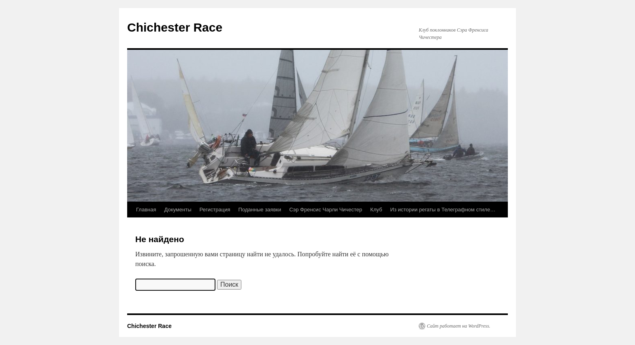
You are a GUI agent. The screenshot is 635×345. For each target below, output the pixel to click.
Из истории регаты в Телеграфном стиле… (443, 210)
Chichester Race (174, 27)
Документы (177, 210)
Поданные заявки (260, 210)
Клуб (376, 210)
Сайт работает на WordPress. (458, 326)
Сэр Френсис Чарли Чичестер (325, 210)
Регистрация (215, 210)
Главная (146, 210)
